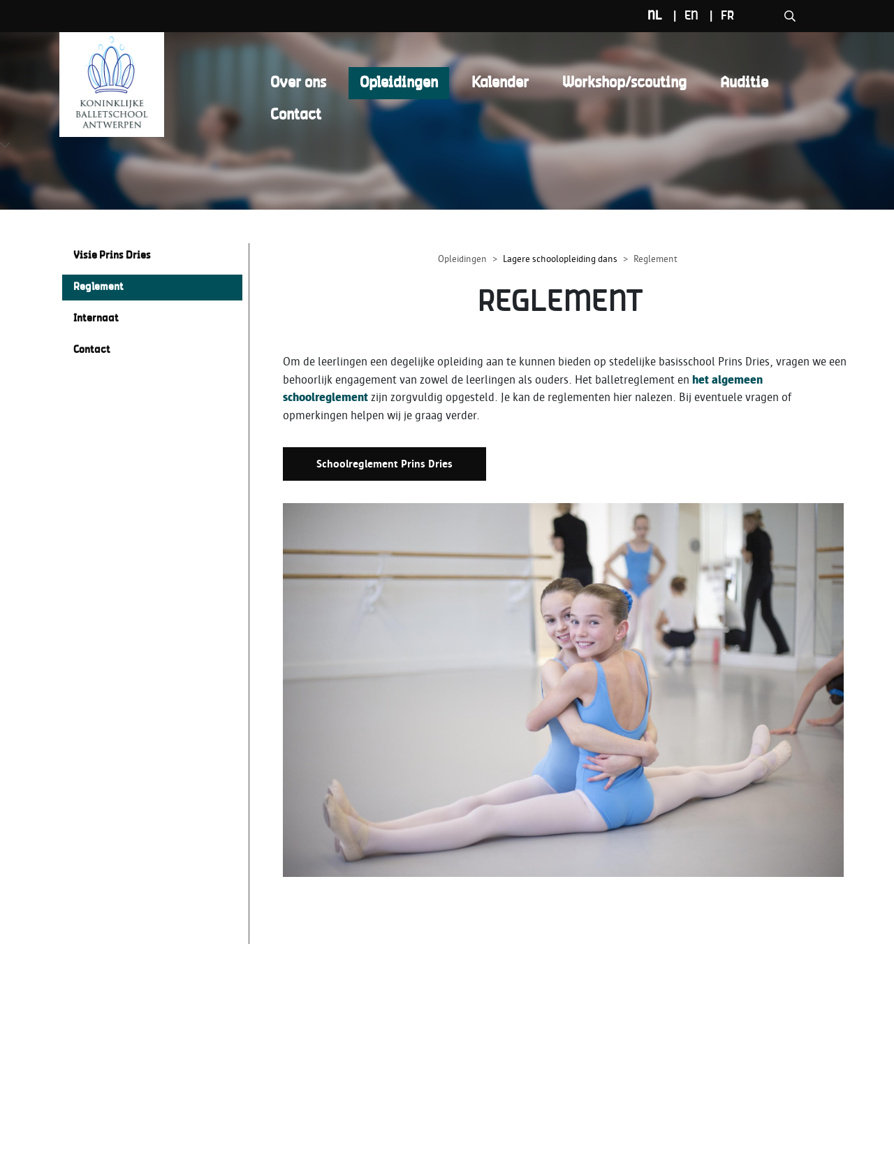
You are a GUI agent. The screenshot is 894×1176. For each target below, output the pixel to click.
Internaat (96, 319)
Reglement (98, 287)
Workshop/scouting (624, 83)
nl (722, 16)
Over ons (298, 83)
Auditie (744, 83)
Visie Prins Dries (112, 256)
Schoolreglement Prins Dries (384, 464)
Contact (295, 115)
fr (795, 16)
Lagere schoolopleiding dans (560, 258)
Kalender (500, 83)
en (759, 16)
